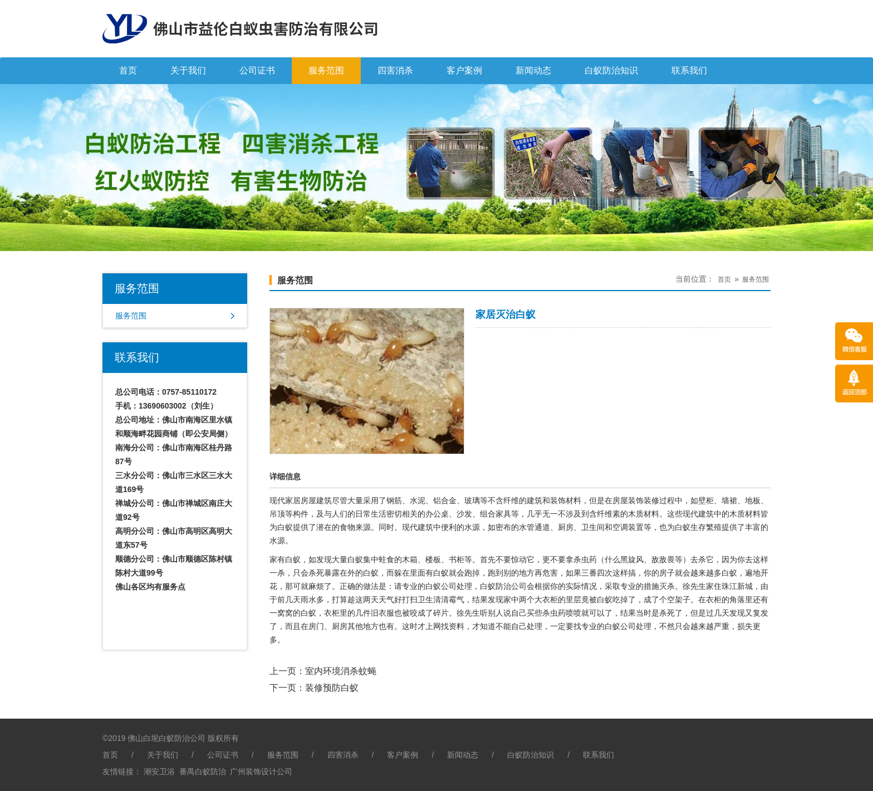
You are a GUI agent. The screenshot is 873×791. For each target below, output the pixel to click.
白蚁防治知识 (611, 70)
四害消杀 (395, 70)
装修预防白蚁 (332, 687)
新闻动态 (533, 70)
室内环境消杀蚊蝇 (340, 671)
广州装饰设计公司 (261, 771)
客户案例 (464, 70)
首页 (128, 70)
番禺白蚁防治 (202, 771)
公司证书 (257, 70)
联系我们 (689, 70)
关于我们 (188, 70)
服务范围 (326, 70)
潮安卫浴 (159, 771)
